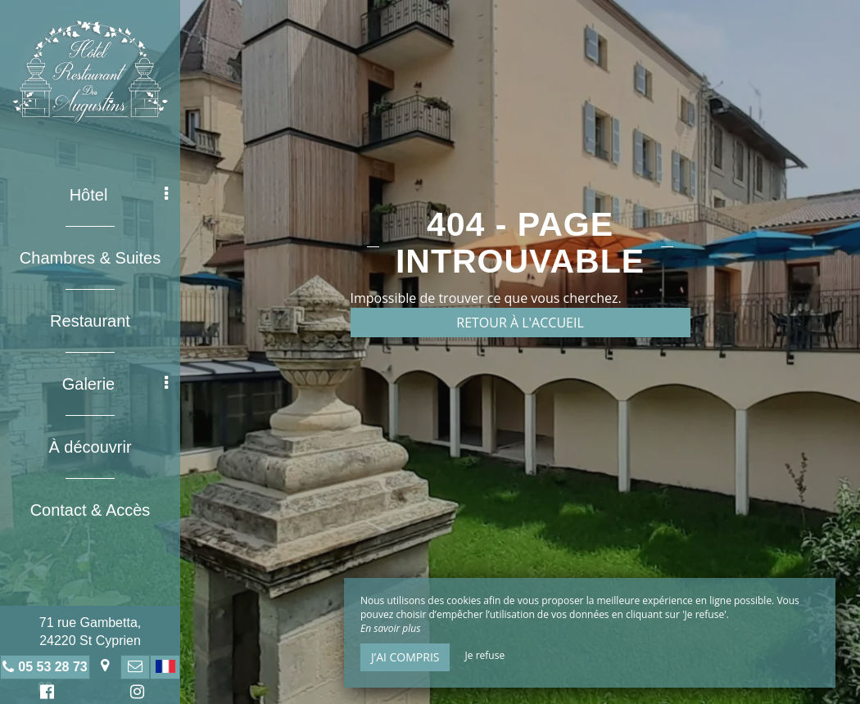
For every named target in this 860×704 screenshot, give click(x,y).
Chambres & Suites (90, 258)
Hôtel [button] (119, 195)
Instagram (134, 694)
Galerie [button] (115, 384)
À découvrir (89, 447)
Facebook (44, 694)
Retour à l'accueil (520, 323)
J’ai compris (405, 657)
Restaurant (90, 321)
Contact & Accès (90, 510)
